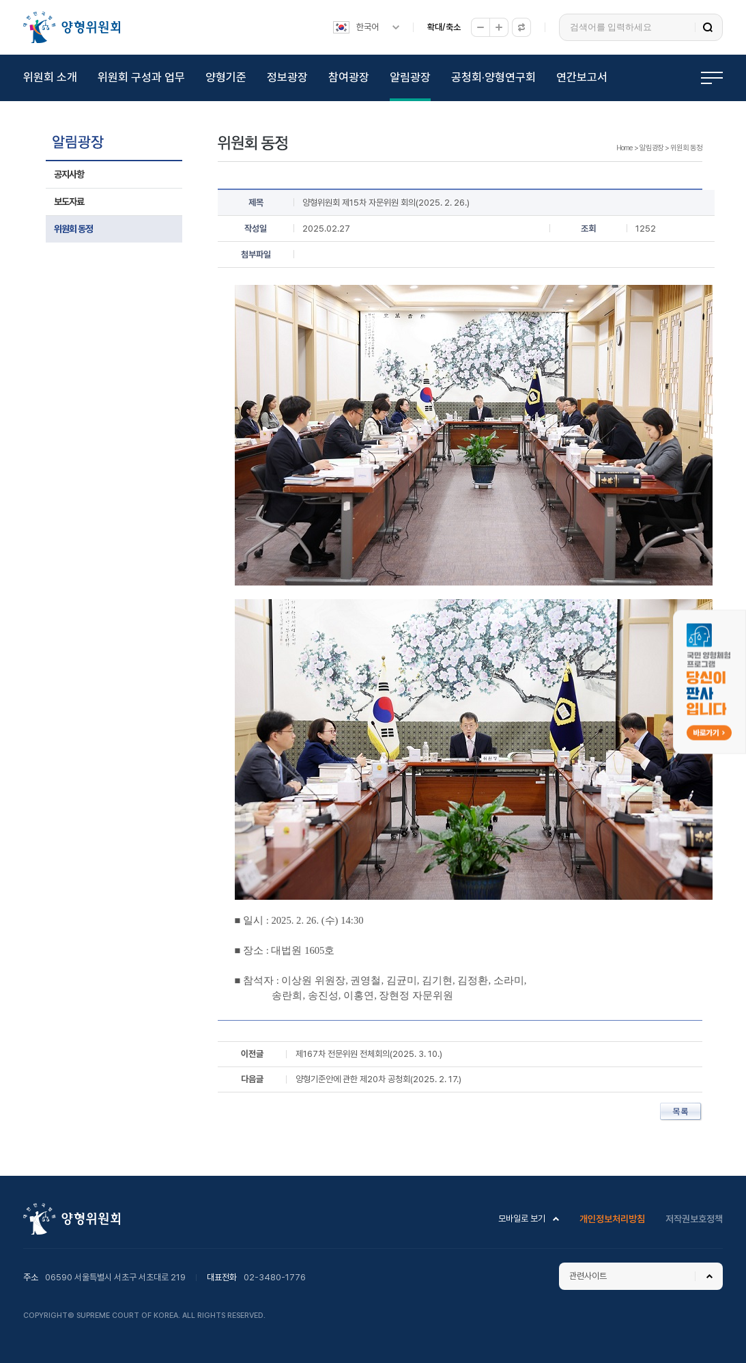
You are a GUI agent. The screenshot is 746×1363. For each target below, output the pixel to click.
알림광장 (410, 77)
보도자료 (69, 201)
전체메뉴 (712, 78)
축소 (480, 27)
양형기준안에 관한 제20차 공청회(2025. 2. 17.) (378, 1079)
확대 (498, 27)
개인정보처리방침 (612, 1218)
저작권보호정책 (694, 1218)
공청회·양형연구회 (493, 77)
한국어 (367, 27)
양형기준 (225, 77)
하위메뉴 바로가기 (2, 0)
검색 (708, 27)
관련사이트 (588, 1276)
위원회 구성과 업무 (141, 77)
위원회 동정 (73, 228)
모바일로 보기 (521, 1218)
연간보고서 (581, 77)
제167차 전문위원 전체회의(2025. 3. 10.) (369, 1054)
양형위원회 (71, 27)
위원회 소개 (50, 77)
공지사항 (69, 174)
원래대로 (521, 27)
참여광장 (348, 77)
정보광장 (287, 77)
